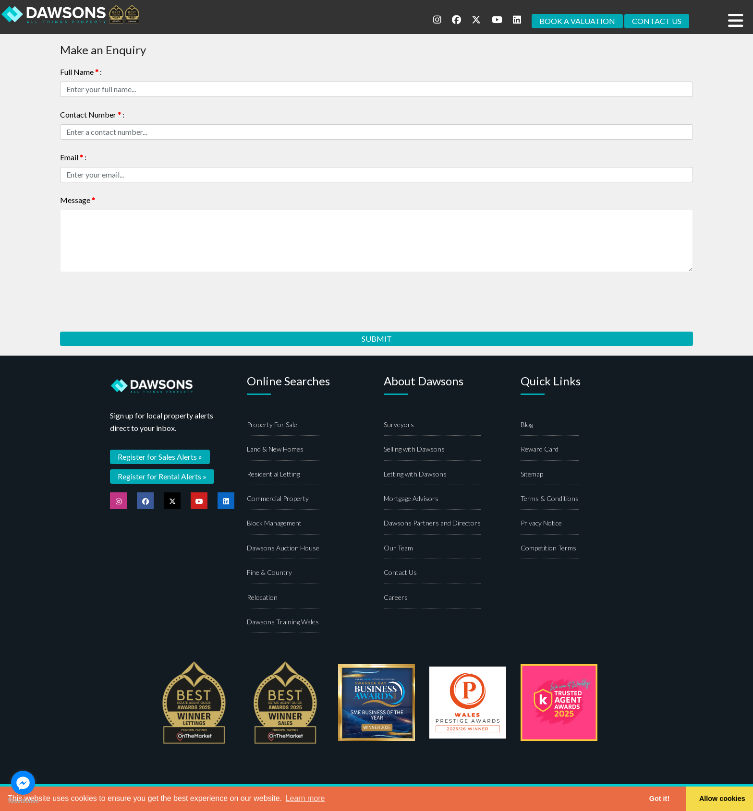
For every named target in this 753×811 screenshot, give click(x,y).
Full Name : (81, 71)
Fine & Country (269, 572)
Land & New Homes (275, 449)
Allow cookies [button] (722, 798)
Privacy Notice (541, 523)
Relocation (262, 597)
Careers (396, 597)
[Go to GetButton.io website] (23, 801)
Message (77, 199)
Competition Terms (548, 548)
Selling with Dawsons (414, 449)
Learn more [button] (305, 798)
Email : (73, 157)
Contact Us (400, 572)
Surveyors (399, 424)
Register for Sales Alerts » (160, 456)
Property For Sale (272, 424)
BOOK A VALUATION (577, 20)
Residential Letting (273, 474)
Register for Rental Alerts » (162, 476)
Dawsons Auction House (283, 548)
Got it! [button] (659, 798)
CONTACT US (656, 20)
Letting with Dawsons (415, 474)
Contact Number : (92, 114)
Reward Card (540, 449)
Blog (527, 424)
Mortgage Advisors (411, 498)
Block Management (274, 523)
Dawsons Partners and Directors (432, 523)
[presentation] (133, 298)
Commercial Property (278, 498)
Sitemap (532, 474)
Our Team (398, 548)
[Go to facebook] (23, 783)
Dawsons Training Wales (283, 622)
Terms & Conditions (550, 498)
